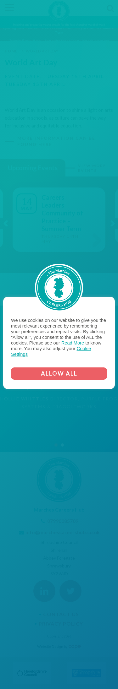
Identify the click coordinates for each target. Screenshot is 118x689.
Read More (72, 342)
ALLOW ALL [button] (59, 373)
